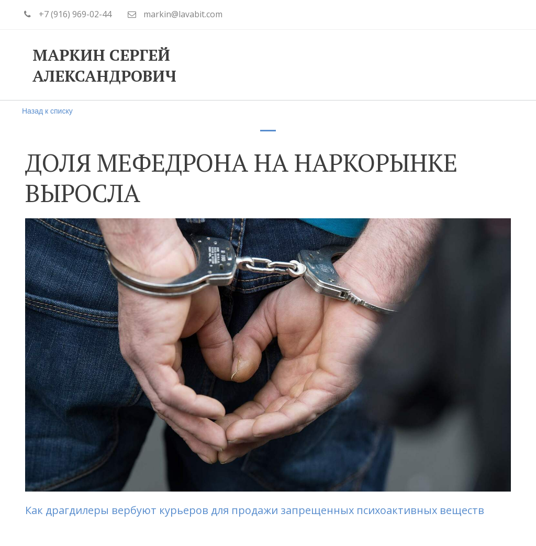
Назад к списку (47, 111)
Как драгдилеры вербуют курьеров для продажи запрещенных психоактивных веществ (256, 510)
